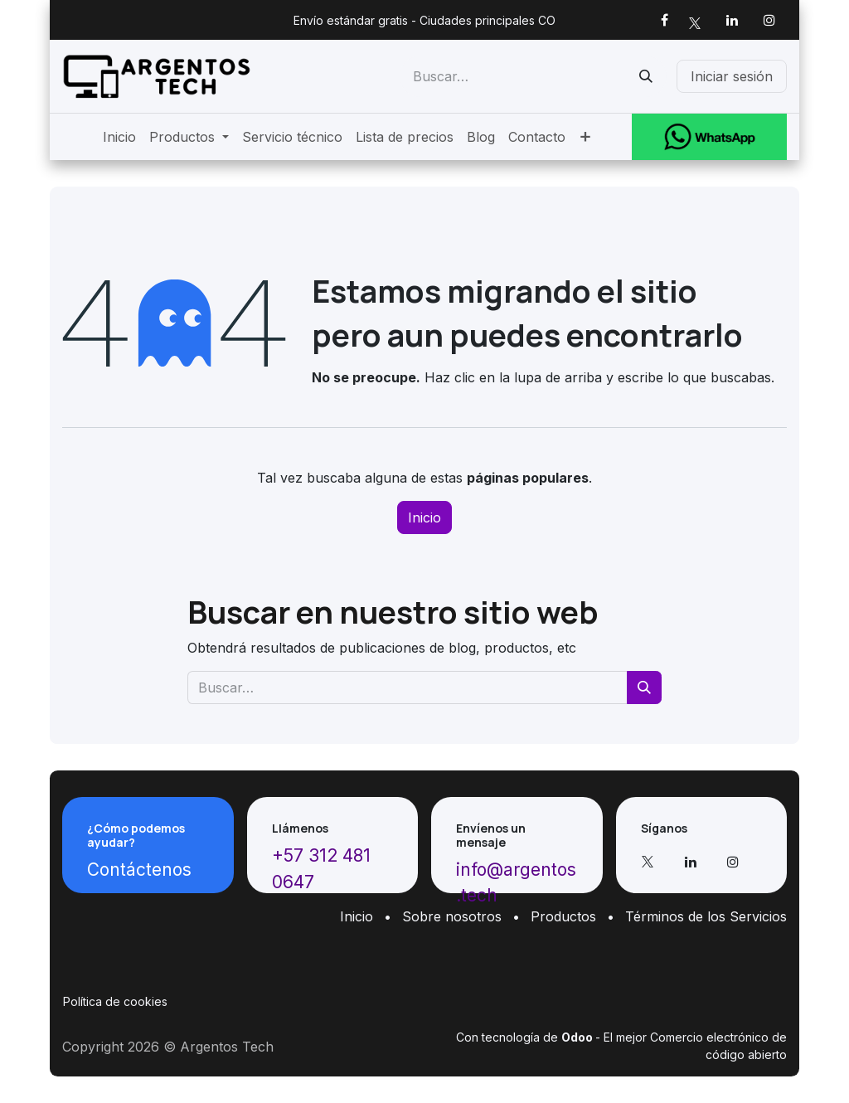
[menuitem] (119, 136)
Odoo (578, 1037)
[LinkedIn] (732, 19)
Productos (563, 916)
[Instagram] (769, 19)
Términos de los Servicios (706, 916)
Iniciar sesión (732, 76)
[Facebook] (664, 19)
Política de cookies (115, 1001)
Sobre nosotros (452, 916)
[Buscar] (646, 76)
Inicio (424, 517)
